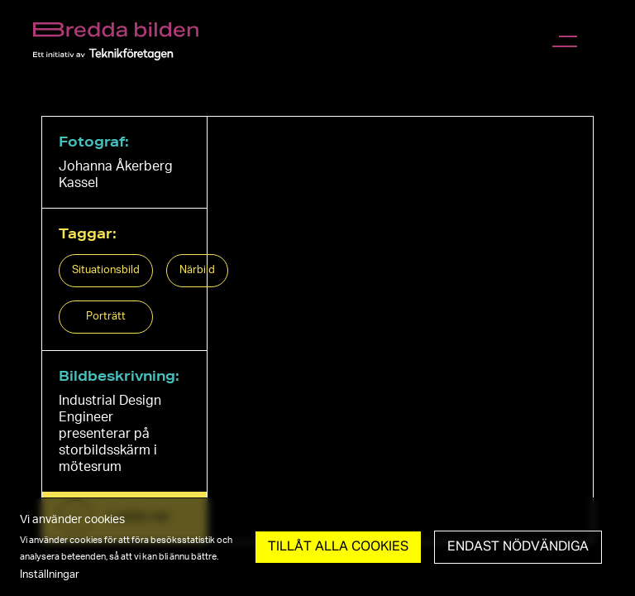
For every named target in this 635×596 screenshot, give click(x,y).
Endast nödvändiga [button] (518, 547)
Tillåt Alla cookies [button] (338, 547)
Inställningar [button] (49, 574)
